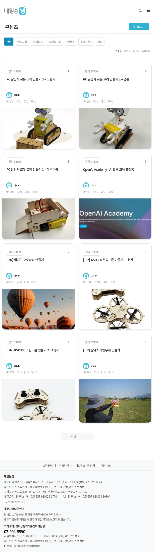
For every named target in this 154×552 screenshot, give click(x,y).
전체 (8, 42)
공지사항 (106, 465)
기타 (99, 42)
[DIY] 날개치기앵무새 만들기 (101, 350)
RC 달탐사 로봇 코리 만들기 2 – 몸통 (106, 79)
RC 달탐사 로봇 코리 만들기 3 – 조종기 (30, 79)
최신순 (118, 50)
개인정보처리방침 (85, 465)
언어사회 (22, 42)
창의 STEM (55, 42)
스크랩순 (146, 50)
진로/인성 (86, 42)
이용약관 (64, 465)
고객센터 (48, 465)
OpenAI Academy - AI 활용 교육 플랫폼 (108, 169)
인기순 (136, 50)
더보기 (77, 436)
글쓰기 (138, 27)
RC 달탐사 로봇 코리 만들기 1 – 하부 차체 (32, 169)
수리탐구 (38, 42)
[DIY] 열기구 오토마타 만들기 (25, 259)
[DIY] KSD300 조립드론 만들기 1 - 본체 (108, 259)
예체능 (71, 42)
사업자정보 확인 (12, 502)
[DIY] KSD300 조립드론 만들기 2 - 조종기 (33, 350)
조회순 (127, 50)
